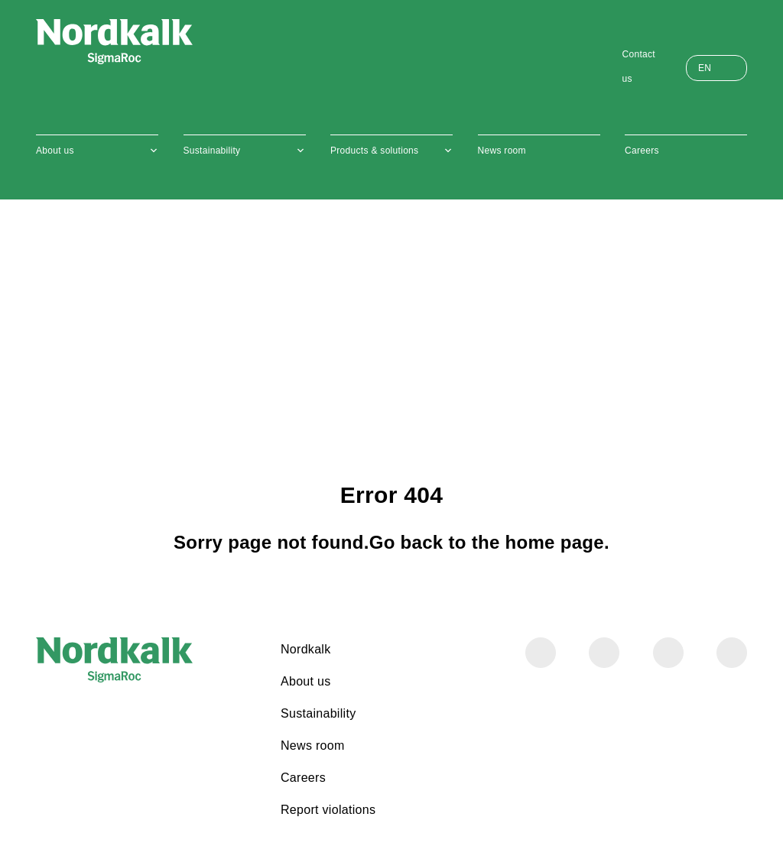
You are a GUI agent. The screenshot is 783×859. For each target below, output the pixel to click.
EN (704, 68)
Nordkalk (306, 649)
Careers (642, 150)
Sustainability (212, 150)
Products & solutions (374, 150)
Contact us (638, 66)
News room (502, 150)
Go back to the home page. (489, 542)
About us (55, 150)
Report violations (328, 809)
